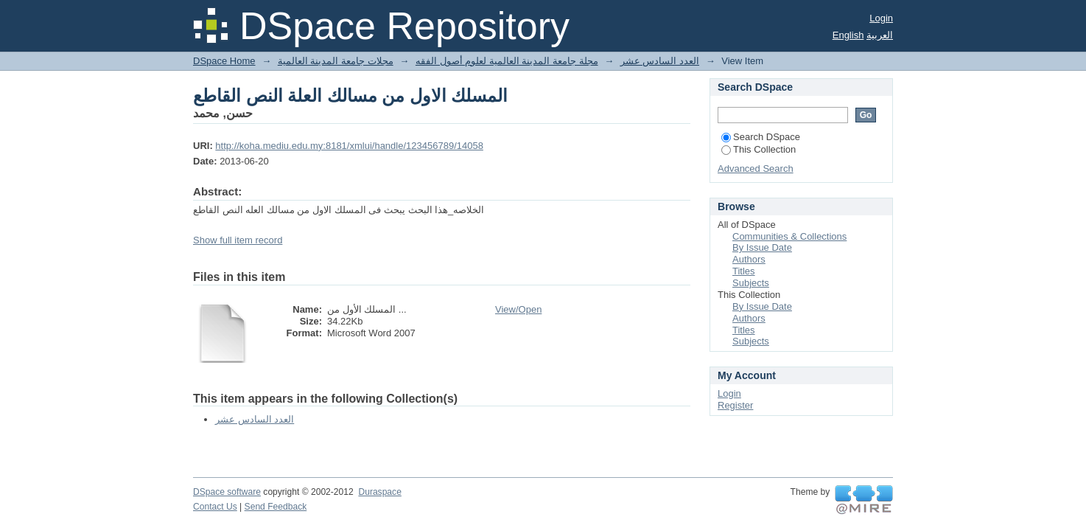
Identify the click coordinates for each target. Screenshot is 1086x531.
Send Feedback (276, 507)
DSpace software (227, 492)
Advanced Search (756, 168)
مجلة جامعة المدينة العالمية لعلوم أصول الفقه (507, 60)
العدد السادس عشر (659, 60)
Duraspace (379, 492)
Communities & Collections (789, 236)
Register (735, 405)
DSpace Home (224, 60)
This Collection (758, 149)
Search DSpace (760, 136)
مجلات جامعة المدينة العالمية (335, 60)
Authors (749, 259)
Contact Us (215, 507)
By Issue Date (762, 247)
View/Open (518, 309)
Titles (743, 271)
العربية (879, 35)
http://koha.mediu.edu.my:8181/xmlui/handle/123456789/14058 (349, 145)
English (848, 35)
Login (881, 18)
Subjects (750, 282)
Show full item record (237, 240)
